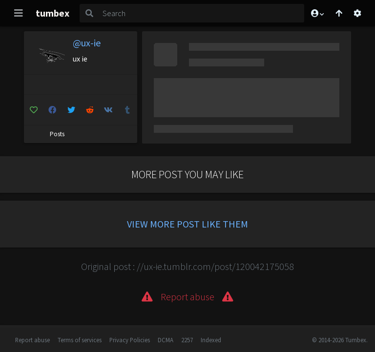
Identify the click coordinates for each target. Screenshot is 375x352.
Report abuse (32, 340)
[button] (317, 13)
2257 (187, 340)
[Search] (201, 13)
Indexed (211, 340)
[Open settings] (357, 13)
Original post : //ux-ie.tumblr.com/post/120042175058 (187, 266)
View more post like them (187, 224)
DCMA (165, 340)
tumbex (52, 13)
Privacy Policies (129, 340)
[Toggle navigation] (18, 13)
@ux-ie (87, 43)
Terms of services (80, 340)
